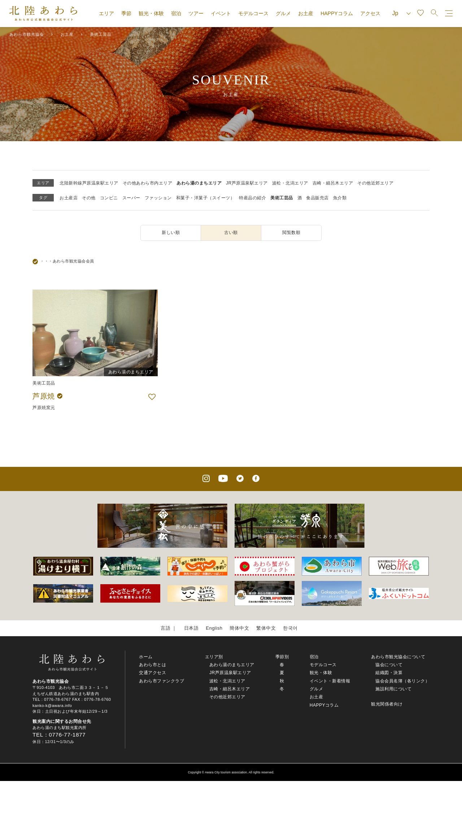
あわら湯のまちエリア (199, 183)
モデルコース (253, 13)
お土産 (305, 13)
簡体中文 (239, 628)
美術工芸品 (281, 197)
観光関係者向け (387, 704)
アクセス (370, 13)
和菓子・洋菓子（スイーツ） (205, 197)
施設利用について (393, 688)
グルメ (283, 13)
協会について (388, 664)
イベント (221, 13)
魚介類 (340, 197)
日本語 (191, 628)
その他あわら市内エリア (148, 183)
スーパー (131, 197)
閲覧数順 (291, 232)
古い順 (231, 232)
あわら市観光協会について (398, 656)
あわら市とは (152, 664)
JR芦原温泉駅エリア (247, 183)
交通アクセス (152, 672)
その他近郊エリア (375, 183)
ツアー (196, 13)
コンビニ (109, 197)
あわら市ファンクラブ (161, 680)
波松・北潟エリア (290, 183)
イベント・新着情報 (330, 680)
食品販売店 (317, 197)
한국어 (290, 628)
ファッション (158, 197)
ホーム (146, 656)
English (214, 628)
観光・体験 (151, 13)
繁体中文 (266, 628)
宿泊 (176, 13)
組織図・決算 (388, 672)
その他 (89, 197)
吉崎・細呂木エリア (333, 183)
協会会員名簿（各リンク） (402, 680)
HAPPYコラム (337, 13)
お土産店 (69, 197)
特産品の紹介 (252, 197)
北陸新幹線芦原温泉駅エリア (89, 183)
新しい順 (171, 232)
